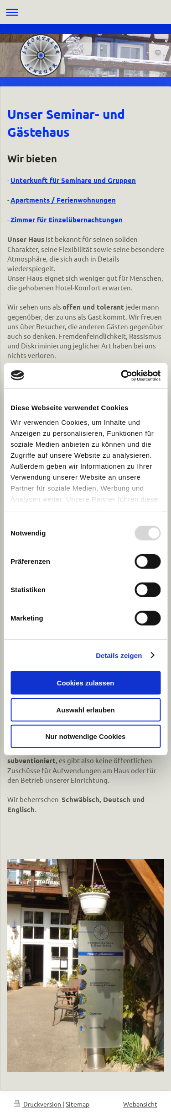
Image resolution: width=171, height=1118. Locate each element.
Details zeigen (119, 655)
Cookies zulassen (85, 683)
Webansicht (140, 1104)
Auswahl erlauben (85, 709)
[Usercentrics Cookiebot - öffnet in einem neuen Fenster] (122, 375)
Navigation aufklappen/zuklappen (85, 12)
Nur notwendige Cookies (86, 736)
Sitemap (77, 1104)
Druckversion (38, 1104)
